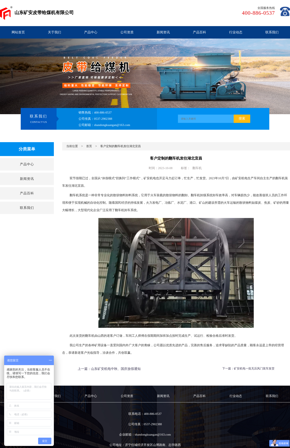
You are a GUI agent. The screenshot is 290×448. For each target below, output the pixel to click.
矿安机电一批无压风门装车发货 (254, 368)
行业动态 (235, 32)
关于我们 (54, 32)
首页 (89, 146)
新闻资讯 (163, 32)
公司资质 (127, 32)
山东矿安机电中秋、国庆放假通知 (116, 369)
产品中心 (90, 32)
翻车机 (197, 168)
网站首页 (18, 32)
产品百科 (199, 32)
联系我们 (272, 32)
